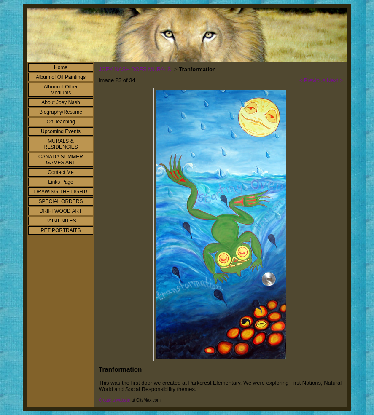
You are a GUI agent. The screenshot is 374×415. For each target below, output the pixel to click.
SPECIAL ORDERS (61, 201)
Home (60, 67)
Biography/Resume (60, 112)
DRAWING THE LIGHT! (61, 192)
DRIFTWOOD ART (61, 211)
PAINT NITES (61, 221)
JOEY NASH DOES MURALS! (135, 69)
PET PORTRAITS (61, 230)
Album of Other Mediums (61, 90)
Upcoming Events (61, 131)
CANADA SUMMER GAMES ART (60, 160)
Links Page (60, 182)
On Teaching (60, 122)
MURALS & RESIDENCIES (60, 144)
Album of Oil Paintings (61, 77)
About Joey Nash (60, 102)
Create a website (114, 400)
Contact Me (60, 172)
